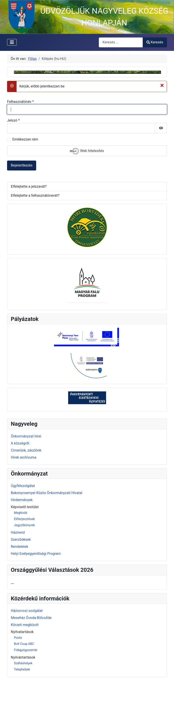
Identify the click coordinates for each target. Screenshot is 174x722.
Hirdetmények (22, 541)
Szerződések (21, 581)
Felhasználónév (20, 143)
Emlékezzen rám (25, 180)
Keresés (154, 42)
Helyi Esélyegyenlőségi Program (36, 595)
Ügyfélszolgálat (23, 527)
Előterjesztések (24, 560)
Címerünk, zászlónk (26, 491)
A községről (20, 484)
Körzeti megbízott (25, 666)
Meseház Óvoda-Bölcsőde (31, 659)
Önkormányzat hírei (26, 477)
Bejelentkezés (21, 206)
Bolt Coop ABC (24, 685)
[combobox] (121, 42)
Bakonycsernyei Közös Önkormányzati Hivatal (46, 534)
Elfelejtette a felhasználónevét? (35, 237)
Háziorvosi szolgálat (27, 652)
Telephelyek (22, 710)
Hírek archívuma (23, 498)
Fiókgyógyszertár (25, 691)
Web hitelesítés (87, 192)
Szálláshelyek (23, 704)
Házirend (18, 574)
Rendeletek (19, 588)
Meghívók (20, 554)
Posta (18, 679)
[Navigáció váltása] (12, 42)
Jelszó (13, 161)
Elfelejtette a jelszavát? (29, 228)
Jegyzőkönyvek (24, 566)
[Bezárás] (162, 126)
